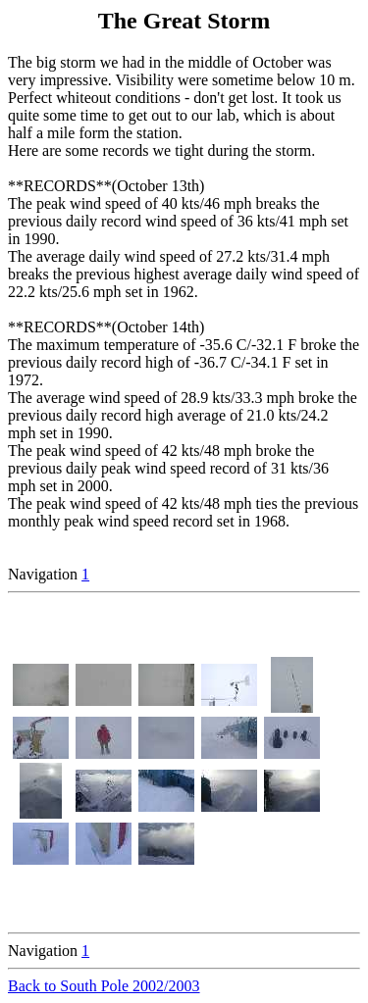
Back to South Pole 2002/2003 (104, 986)
